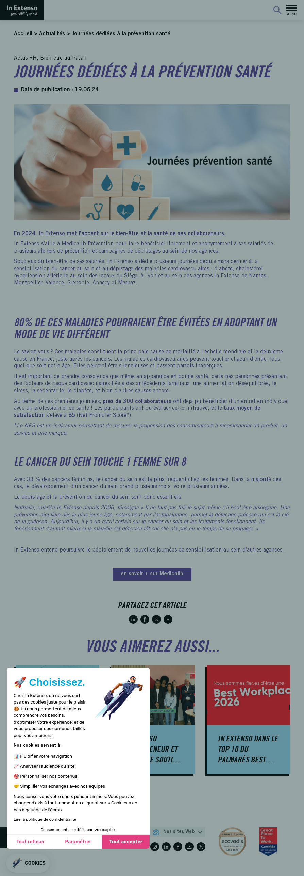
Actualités (52, 34)
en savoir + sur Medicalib (152, 574)
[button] (28, 863)
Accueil (23, 34)
